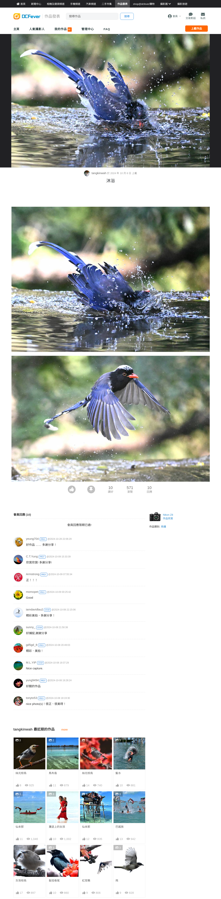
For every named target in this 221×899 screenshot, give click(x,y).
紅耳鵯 (86, 880)
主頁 (16, 29)
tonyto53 (31, 697)
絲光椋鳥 (21, 773)
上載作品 (196, 28)
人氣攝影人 (37, 29)
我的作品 (63, 29)
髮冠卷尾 (54, 880)
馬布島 (53, 773)
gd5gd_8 (31, 644)
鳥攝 (163, 526)
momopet (32, 591)
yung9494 (32, 680)
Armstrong (32, 574)
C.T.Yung (32, 556)
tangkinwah (95, 173)
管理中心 (87, 29)
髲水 (118, 773)
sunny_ (30, 627)
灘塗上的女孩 (57, 826)
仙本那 (20, 826)
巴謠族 (119, 826)
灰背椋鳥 (21, 880)
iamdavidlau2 (34, 609)
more (64, 729)
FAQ (107, 29)
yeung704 (32, 538)
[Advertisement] (110, 196)
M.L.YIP (31, 662)
